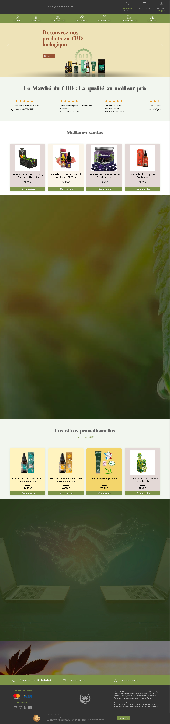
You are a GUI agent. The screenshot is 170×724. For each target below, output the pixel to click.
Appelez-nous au (31, 680)
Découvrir (49, 56)
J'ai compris (123, 718)
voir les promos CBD (85, 437)
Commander (28, 189)
